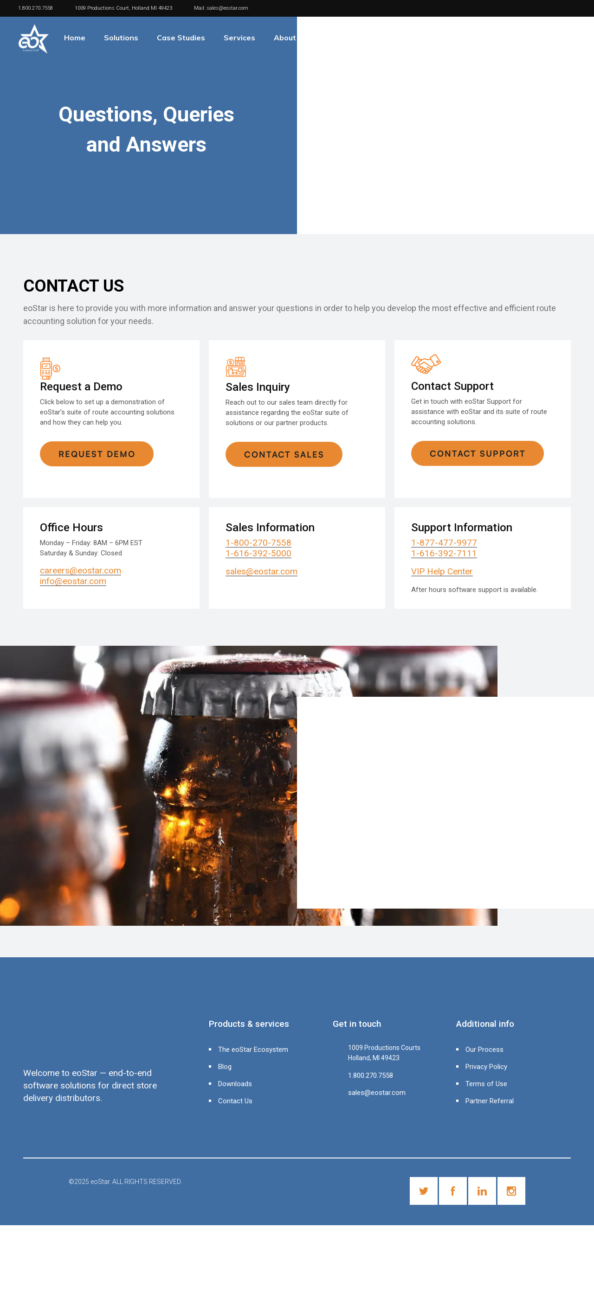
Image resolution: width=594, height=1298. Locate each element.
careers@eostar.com (80, 570)
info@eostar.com (73, 581)
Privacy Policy (486, 1067)
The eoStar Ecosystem (253, 1049)
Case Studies (181, 37)
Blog (225, 1067)
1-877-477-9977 (444, 542)
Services (239, 37)
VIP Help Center (442, 571)
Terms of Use (486, 1084)
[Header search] (582, 35)
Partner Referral (489, 1101)
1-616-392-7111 (444, 553)
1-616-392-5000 (258, 553)
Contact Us (235, 1101)
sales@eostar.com (227, 8)
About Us (290, 37)
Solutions (121, 37)
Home (74, 37)
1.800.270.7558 (35, 8)
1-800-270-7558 (258, 542)
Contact (340, 37)
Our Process (484, 1049)
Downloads (235, 1084)
